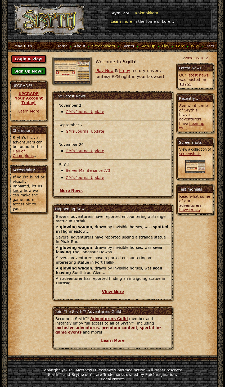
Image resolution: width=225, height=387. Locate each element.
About (80, 46)
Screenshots (103, 46)
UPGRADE (29, 93)
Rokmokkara (146, 13)
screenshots (190, 153)
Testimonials (190, 189)
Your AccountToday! (29, 100)
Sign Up (148, 46)
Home (62, 46)
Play (165, 46)
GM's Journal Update (85, 111)
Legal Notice (112, 379)
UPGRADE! (22, 85)
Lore (180, 46)
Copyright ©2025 (58, 370)
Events (128, 46)
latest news (197, 75)
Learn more (121, 21)
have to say (189, 210)
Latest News (190, 68)
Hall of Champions (23, 153)
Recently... (188, 98)
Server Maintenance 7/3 (88, 170)
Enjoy (124, 70)
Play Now (105, 70)
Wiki (195, 46)
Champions (22, 130)
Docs (209, 46)
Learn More (28, 111)
